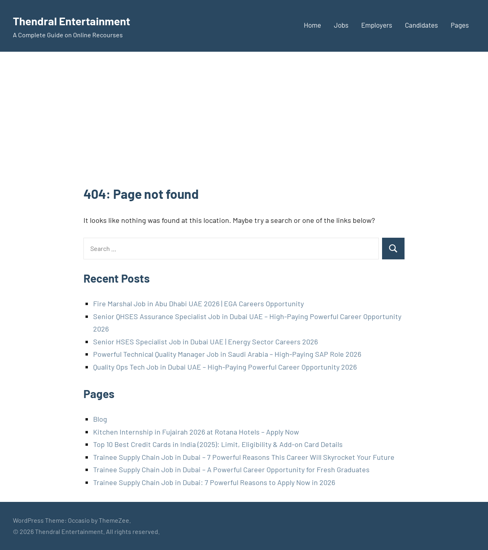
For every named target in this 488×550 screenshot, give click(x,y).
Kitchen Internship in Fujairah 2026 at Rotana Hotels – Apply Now (196, 431)
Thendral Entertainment (81, 20)
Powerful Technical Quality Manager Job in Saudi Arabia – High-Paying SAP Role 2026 (227, 354)
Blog (100, 419)
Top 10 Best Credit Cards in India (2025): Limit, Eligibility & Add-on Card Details (218, 444)
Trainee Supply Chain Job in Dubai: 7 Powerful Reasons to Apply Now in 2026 (214, 482)
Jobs (341, 25)
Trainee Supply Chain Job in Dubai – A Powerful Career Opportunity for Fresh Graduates (231, 469)
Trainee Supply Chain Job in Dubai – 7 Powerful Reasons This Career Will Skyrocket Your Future (243, 457)
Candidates (421, 25)
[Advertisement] (244, 125)
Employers (376, 25)
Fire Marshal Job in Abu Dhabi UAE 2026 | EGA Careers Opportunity (198, 303)
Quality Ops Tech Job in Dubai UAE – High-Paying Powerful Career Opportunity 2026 (225, 366)
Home (312, 25)
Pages (460, 25)
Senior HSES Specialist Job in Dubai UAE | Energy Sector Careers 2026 (205, 341)
